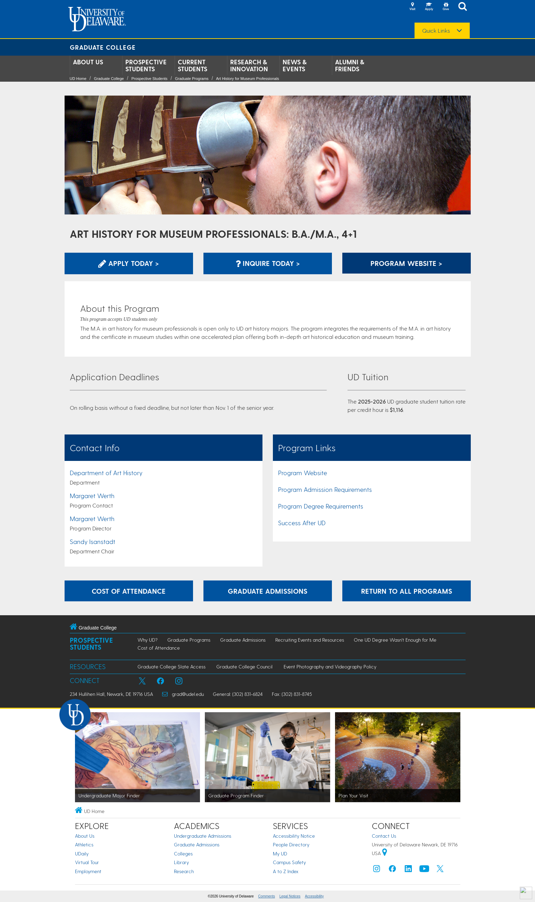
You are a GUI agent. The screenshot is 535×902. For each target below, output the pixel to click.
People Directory (291, 844)
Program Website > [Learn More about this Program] (406, 263)
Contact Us (384, 836)
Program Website (302, 472)
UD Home (78, 78)
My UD (280, 853)
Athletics (84, 844)
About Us (88, 61)
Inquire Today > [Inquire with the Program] (267, 263)
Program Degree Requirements (320, 506)
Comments (266, 896)
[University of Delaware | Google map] (384, 853)
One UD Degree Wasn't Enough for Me (395, 640)
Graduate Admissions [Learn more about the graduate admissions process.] (267, 591)
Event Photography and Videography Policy (330, 666)
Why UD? (147, 640)
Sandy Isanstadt (92, 541)
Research (184, 871)
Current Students (192, 65)
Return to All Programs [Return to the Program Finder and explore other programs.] (406, 591)
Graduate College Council (244, 666)
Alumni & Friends (349, 65)
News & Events (295, 65)
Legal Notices (290, 896)
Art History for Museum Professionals (247, 78)
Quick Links (436, 30)
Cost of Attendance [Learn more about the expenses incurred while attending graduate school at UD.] (129, 591)
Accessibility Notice (294, 836)
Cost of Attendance (158, 648)
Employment (88, 871)
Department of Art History (106, 472)
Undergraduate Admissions (202, 836)
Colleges (183, 853)
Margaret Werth (92, 495)
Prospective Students (146, 65)
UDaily (82, 853)
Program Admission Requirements (325, 489)
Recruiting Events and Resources (309, 640)
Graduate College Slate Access (171, 666)
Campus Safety (289, 862)
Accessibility (314, 896)
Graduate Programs (192, 78)
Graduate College (103, 47)
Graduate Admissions (243, 640)
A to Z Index (286, 871)
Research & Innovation (249, 65)
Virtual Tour (87, 862)
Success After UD (302, 522)
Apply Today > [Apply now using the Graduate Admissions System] (128, 263)
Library (181, 862)
